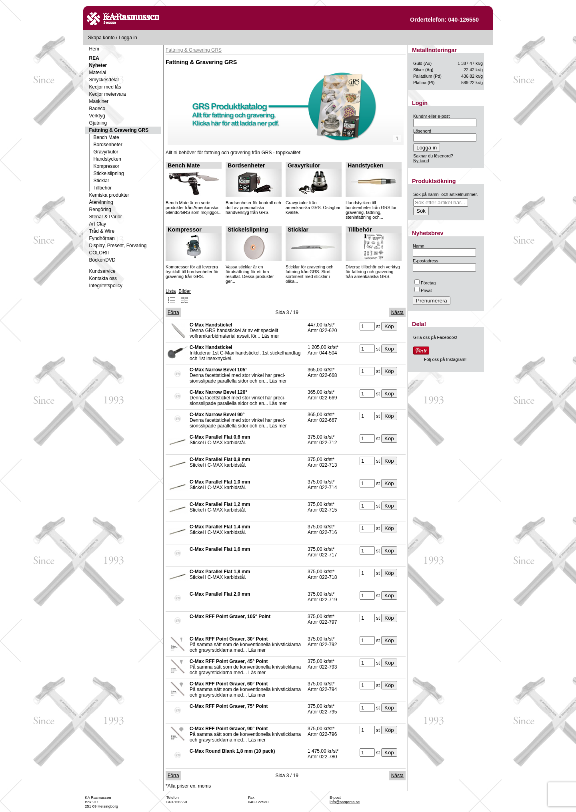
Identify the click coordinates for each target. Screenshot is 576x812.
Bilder (184, 296)
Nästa (397, 312)
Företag (425, 282)
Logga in (128, 37)
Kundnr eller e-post (431, 116)
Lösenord (422, 131)
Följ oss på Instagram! (445, 359)
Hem (94, 49)
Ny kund (421, 160)
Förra (173, 312)
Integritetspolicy (105, 285)
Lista (171, 296)
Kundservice (102, 271)
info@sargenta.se (345, 802)
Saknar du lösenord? (433, 155)
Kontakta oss (103, 278)
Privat (423, 290)
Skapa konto (101, 37)
